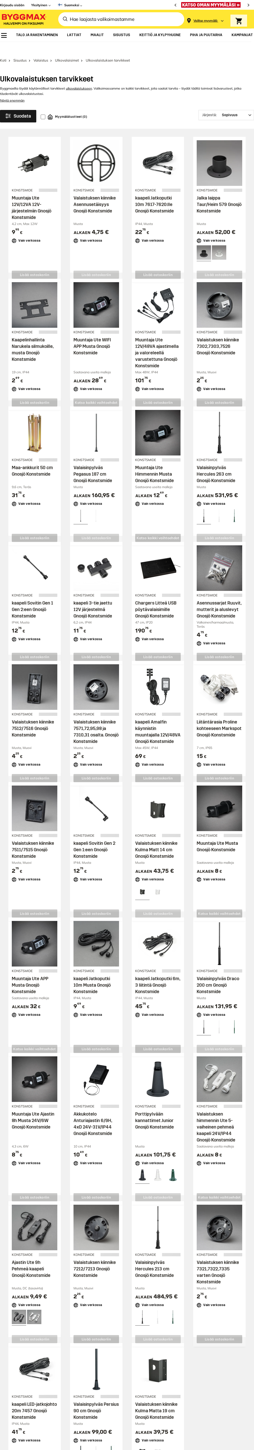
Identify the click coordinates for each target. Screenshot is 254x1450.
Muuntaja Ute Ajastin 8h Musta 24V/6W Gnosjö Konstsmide (33, 1108)
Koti (3, 48)
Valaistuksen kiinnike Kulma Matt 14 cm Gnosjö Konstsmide (156, 837)
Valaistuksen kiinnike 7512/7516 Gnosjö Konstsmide (33, 716)
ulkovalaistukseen (79, 76)
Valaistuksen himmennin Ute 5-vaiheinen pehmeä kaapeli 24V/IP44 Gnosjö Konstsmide (216, 1114)
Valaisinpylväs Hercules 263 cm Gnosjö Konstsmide (216, 461)
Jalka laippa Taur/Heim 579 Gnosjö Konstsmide (219, 192)
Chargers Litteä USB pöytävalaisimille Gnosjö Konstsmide (156, 597)
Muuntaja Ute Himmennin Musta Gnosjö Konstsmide (154, 461)
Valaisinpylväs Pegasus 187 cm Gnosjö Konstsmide (92, 461)
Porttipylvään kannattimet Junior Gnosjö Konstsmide (154, 1108)
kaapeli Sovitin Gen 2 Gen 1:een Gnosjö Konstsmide (94, 837)
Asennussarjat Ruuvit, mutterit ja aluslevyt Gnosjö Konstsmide (219, 597)
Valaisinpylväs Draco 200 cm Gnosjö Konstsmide (218, 972)
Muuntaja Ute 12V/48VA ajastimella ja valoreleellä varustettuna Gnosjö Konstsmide (157, 340)
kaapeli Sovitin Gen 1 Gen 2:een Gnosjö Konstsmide (32, 597)
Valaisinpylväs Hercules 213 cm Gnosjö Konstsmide (154, 1256)
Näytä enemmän (12, 88)
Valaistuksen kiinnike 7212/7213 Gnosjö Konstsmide (94, 1256)
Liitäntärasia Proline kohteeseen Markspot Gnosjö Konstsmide (219, 716)
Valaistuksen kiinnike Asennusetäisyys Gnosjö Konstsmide (94, 192)
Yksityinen (39, 5)
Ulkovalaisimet (67, 48)
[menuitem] (4, 35)
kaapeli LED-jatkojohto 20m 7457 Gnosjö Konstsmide (34, 1398)
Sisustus (20, 48)
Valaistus (41, 48)
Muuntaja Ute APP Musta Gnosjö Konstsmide (30, 972)
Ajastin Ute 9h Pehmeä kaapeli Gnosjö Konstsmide (31, 1256)
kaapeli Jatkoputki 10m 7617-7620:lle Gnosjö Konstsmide (154, 192)
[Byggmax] (23, 19)
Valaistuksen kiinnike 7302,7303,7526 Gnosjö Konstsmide (218, 334)
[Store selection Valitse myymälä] (205, 20)
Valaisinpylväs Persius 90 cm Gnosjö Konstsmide (96, 1398)
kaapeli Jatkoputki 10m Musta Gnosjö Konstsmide (92, 972)
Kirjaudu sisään (12, 5)
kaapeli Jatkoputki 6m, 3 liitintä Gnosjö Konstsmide (157, 972)
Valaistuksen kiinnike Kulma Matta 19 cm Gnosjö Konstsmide (156, 1398)
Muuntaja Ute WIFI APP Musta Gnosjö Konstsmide (92, 334)
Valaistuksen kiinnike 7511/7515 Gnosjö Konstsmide (33, 837)
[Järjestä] (226, 103)
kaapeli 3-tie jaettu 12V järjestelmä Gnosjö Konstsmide (92, 597)
